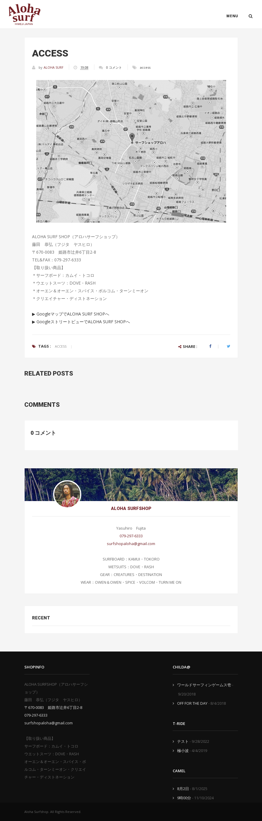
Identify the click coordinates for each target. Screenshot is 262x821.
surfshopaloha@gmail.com (131, 543)
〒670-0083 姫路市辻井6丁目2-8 (53, 707)
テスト (183, 741)
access (145, 67)
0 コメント (114, 67)
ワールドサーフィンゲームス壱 (204, 684)
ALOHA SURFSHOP (131, 508)
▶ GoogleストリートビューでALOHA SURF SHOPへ (81, 321)
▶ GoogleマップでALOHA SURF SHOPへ (70, 314)
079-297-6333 (131, 536)
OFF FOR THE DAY (192, 703)
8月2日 (183, 788)
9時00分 (184, 797)
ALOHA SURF (54, 67)
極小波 (183, 750)
